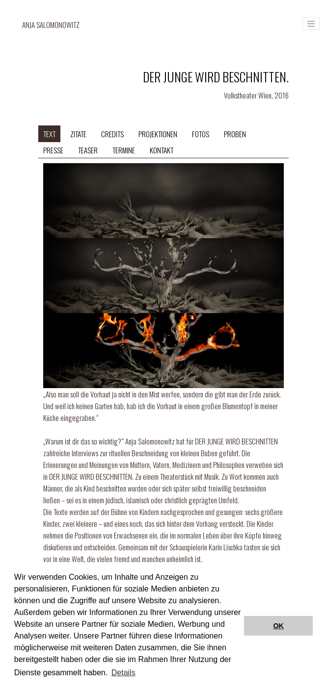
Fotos (200, 133)
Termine (123, 150)
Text (49, 133)
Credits (112, 133)
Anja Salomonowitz (51, 24)
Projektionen (157, 133)
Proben (235, 133)
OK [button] (278, 626)
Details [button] (123, 672)
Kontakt (161, 150)
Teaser (88, 150)
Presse (53, 150)
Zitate (78, 133)
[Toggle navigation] (311, 23)
